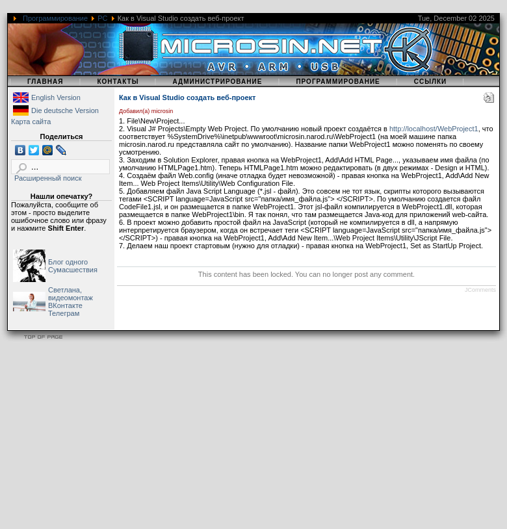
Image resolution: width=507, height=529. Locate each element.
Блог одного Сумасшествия (73, 266)
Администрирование (217, 81)
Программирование (55, 18)
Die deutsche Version (65, 110)
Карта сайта (31, 121)
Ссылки (430, 81)
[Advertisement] (249, 438)
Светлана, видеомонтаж (70, 294)
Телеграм (63, 313)
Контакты (117, 81)
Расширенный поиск (48, 178)
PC (102, 18)
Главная (45, 81)
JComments (480, 290)
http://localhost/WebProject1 (433, 129)
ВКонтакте (65, 305)
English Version (56, 97)
